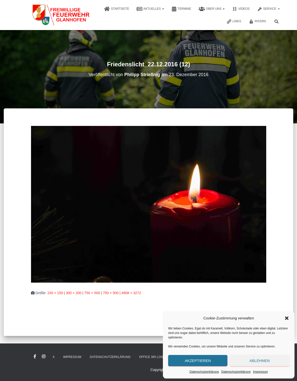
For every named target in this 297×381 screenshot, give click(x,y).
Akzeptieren (198, 360)
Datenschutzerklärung (204, 371)
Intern (257, 21)
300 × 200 (74, 293)
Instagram (43, 356)
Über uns (212, 9)
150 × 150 (55, 293)
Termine (181, 9)
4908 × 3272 (131, 293)
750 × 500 (92, 293)
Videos (240, 9)
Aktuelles (150, 9)
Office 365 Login (152, 357)
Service (268, 9)
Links (233, 21)
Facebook (35, 356)
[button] (286, 318)
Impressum (260, 371)
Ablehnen (259, 360)
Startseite (116, 9)
